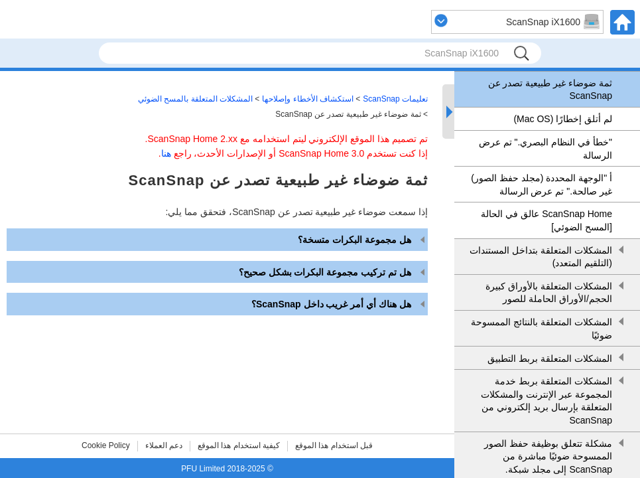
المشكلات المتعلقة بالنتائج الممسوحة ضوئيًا (541, 329)
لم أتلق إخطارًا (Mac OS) (562, 119)
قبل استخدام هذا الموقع (334, 445)
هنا (166, 153)
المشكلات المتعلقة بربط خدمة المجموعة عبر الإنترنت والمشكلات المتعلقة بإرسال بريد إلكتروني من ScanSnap (546, 401)
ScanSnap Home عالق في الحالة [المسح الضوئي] (546, 220)
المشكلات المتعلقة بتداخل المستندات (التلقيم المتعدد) (541, 257)
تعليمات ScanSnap (395, 99)
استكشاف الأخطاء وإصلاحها (307, 99)
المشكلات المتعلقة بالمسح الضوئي (195, 99)
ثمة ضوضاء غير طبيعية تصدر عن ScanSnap (550, 90)
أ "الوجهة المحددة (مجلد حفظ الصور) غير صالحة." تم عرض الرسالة (541, 185)
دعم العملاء (163, 445)
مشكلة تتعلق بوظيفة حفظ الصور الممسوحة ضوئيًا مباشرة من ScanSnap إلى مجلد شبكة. (548, 456)
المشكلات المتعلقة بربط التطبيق (549, 358)
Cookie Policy (106, 445)
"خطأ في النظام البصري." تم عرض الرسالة (545, 149)
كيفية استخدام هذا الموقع (239, 445)
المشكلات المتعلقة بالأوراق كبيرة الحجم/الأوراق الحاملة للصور (548, 293)
